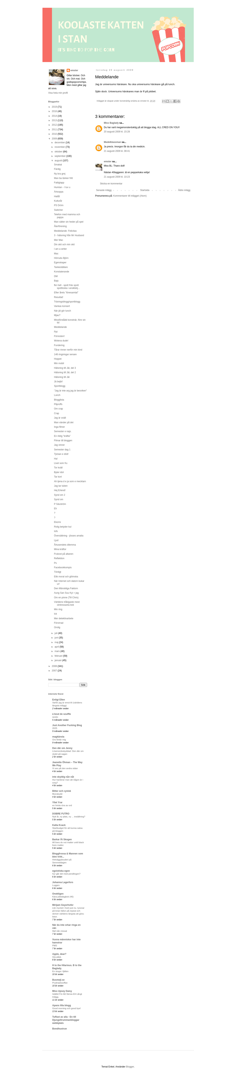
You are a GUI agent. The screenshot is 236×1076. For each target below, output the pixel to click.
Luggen (56, 885)
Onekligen (58, 893)
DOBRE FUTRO (60, 813)
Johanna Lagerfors (62, 882)
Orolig (57, 627)
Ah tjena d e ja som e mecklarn (70, 481)
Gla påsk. (57, 957)
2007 (55, 670)
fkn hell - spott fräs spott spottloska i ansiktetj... (67, 286)
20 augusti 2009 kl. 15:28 (117, 131)
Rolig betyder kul (62, 526)
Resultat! (58, 297)
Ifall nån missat (59, 931)
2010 (55, 134)
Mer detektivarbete (63, 618)
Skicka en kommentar (111, 183)
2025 (54, 728)
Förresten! (59, 336)
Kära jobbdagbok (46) (63, 897)
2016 (55, 111)
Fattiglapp (59, 182)
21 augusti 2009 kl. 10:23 (117, 176)
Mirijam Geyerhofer (62, 905)
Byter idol (59, 472)
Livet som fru (60, 463)
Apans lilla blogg (61, 1005)
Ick (55, 613)
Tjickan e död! (61, 454)
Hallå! (57, 196)
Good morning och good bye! (66, 1008)
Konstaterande (61, 271)
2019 (55, 106)
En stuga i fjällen (60, 971)
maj (56, 642)
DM (56, 276)
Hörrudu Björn (61, 258)
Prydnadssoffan (60, 983)
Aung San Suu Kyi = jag (66, 593)
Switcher (58, 210)
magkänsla (58, 736)
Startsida (144, 190)
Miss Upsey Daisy (62, 991)
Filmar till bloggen (63, 440)
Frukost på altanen (63, 554)
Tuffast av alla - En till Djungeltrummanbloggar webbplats (65, 1020)
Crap (56, 413)
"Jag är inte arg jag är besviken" (70, 390)
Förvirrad (58, 623)
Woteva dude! (61, 340)
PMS (54, 945)
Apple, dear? (59, 954)
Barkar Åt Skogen (62, 839)
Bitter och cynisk (61, 791)
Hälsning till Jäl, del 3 (65, 368)
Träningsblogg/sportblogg (67, 301)
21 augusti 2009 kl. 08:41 (117, 151)
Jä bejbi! (58, 381)
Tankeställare (61, 267)
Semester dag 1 (62, 449)
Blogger (130, 1066)
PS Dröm (58, 205)
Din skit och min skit (64, 244)
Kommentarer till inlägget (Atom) (130, 195)
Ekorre (57, 522)
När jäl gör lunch (62, 310)
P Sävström (60, 504)
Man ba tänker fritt (63, 178)
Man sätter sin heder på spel (68, 221)
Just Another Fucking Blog (67, 725)
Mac (56, 253)
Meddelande (60, 327)
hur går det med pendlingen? (66, 874)
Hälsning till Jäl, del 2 (65, 372)
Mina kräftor (60, 549)
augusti (58, 160)
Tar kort (58, 476)
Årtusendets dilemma (65, 544)
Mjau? (57, 315)
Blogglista (59, 399)
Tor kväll (58, 467)
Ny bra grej (59, 173)
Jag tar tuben (60, 485)
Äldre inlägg (184, 190)
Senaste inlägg (104, 190)
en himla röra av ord (62, 805)
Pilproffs (58, 404)
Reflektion (59, 558)
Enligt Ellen (58, 699)
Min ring (58, 609)
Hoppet (57, 359)
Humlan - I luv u (62, 187)
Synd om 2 (59, 495)
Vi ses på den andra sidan (65, 768)
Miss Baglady (111, 123)
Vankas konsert (62, 306)
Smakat (58, 164)
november (60, 147)
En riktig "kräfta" (62, 436)
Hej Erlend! (59, 490)
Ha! (56, 458)
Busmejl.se (58, 979)
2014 (55, 116)
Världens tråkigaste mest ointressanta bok (67, 603)
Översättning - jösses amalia (68, 535)
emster (108, 161)
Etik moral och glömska (66, 576)
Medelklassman (112, 142)
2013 (55, 120)
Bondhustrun (59, 1028)
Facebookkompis (63, 567)
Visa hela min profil (58, 93)
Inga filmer (59, 427)
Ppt (55, 331)
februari (58, 656)
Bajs (56, 280)
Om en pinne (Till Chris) (66, 597)
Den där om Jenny (62, 748)
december (60, 142)
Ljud (56, 540)
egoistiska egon (61, 871)
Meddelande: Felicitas (65, 231)
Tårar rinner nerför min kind (68, 349)
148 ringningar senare (65, 354)
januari (58, 660)
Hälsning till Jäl (61, 377)
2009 (55, 138)
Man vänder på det (63, 422)
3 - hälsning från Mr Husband (69, 235)
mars (57, 651)
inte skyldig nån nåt (63, 776)
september (60, 156)
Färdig (57, 169)
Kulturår (58, 200)
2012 (55, 124)
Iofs (56, 531)
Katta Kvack (59, 825)
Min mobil (59, 363)
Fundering (59, 345)
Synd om (58, 499)
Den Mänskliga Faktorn (66, 588)
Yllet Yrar (57, 802)
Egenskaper (60, 262)
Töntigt (57, 572)
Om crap (58, 408)
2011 (55, 129)
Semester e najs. (62, 431)
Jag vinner (59, 445)
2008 (55, 666)
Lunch (57, 395)
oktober (58, 151)
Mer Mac (58, 240)
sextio (55, 717)
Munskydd (57, 794)
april (57, 646)
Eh (55, 508)
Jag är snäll (60, 417)
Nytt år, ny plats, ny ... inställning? (68, 816)
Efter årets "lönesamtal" (66, 292)
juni (56, 637)
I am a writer (60, 249)
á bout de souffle (61, 714)
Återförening (60, 226)
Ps (55, 563)
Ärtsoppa (58, 191)
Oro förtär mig (59, 739)
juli (56, 633)
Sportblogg (59, 386)
